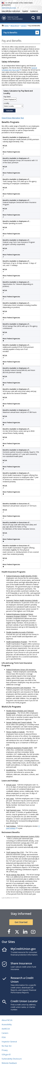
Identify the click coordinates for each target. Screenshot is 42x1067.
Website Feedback (9, 1063)
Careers (23, 26)
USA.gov (5, 1054)
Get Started (21, 922)
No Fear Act (6, 1046)
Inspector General (9, 1041)
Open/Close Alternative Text (13, 118)
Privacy (5, 1050)
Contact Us (34, 11)
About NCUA (14, 26)
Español (25, 11)
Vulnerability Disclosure (12, 1059)
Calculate (9, 110)
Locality (6, 103)
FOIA (4, 1037)
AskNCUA (6, 1029)
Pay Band (6, 96)
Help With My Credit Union (10, 10)
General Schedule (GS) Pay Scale (19, 69)
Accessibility (7, 1024)
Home (6, 26)
